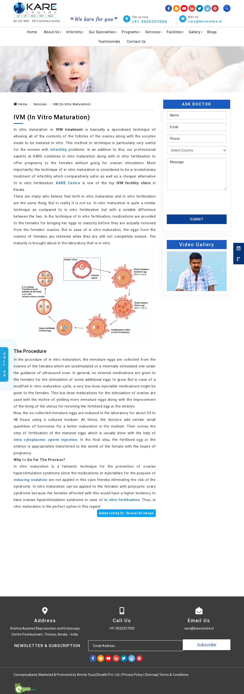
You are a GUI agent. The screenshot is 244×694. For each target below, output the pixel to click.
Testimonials (109, 41)
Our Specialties (102, 32)
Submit (196, 219)
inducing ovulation (30, 480)
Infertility (74, 32)
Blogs (212, 32)
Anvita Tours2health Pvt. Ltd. (99, 674)
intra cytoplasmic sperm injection (45, 440)
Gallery (195, 32)
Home (32, 32)
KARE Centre (68, 183)
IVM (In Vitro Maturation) (72, 104)
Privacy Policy (132, 674)
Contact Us (136, 41)
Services (152, 32)
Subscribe (206, 645)
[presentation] (195, 200)
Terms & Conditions (173, 674)
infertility (58, 149)
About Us (52, 32)
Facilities (174, 32)
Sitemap (151, 674)
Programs (130, 32)
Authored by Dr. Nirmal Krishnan (126, 513)
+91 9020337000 (149, 21)
